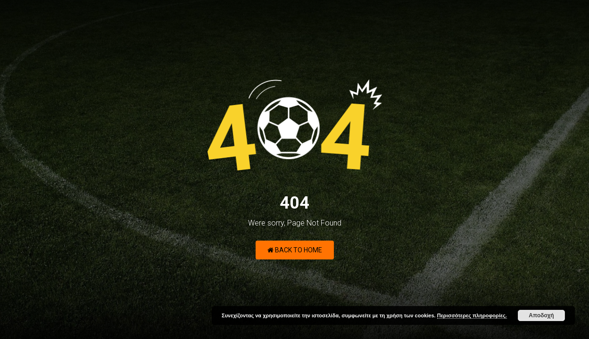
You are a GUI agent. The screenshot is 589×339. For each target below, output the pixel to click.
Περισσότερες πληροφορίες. (472, 315)
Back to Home (294, 250)
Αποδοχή (541, 315)
